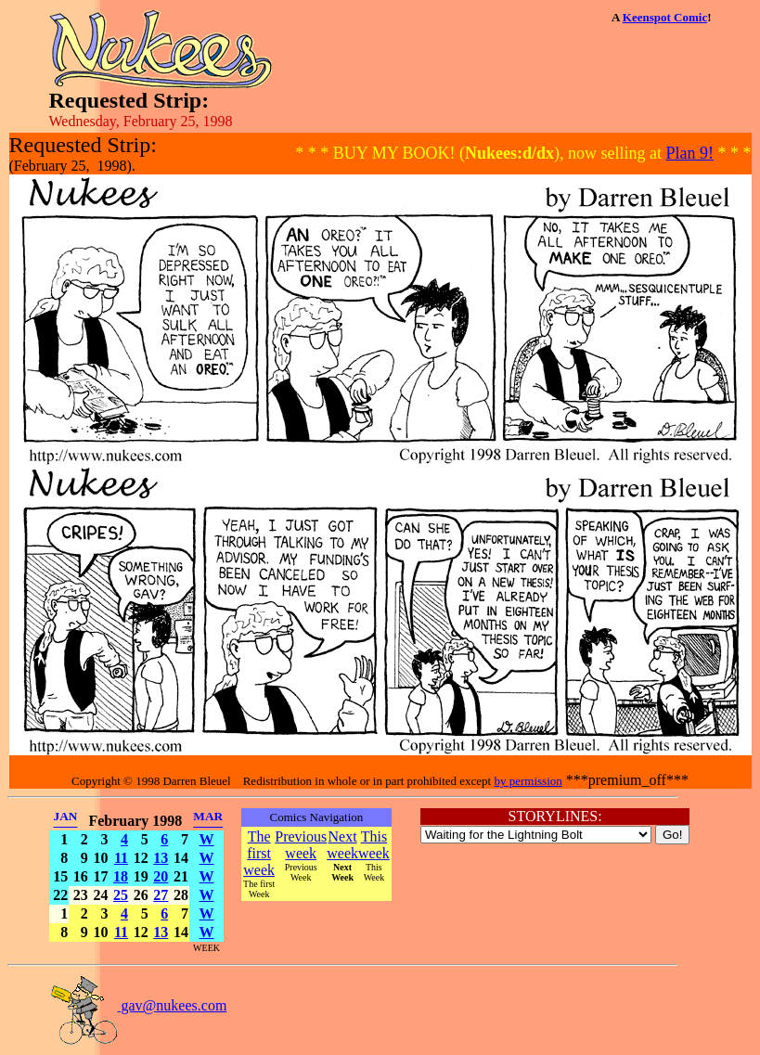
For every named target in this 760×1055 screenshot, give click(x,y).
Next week (342, 845)
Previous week (301, 845)
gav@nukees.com (138, 1005)
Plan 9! (690, 153)
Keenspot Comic (665, 17)
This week (374, 845)
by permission (527, 781)
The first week (259, 853)
